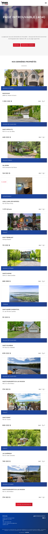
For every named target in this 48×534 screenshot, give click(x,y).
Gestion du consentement (38, 530)
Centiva (27, 532)
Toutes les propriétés (24, 504)
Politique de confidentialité (15, 530)
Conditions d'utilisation (27, 530)
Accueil (16, 45)
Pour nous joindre (28, 45)
